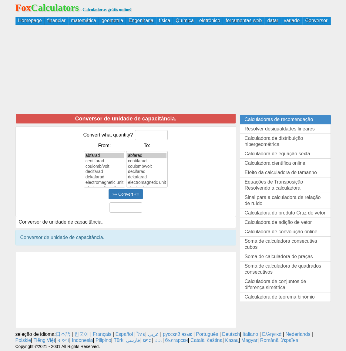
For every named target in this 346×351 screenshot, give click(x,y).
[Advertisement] (173, 69)
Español (124, 334)
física (164, 20)
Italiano (250, 334)
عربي (153, 334)
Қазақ (232, 340)
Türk (118, 340)
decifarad (104, 171)
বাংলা (63, 340)
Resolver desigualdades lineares (280, 128)
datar (272, 20)
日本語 (63, 334)
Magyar (249, 340)
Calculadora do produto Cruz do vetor (285, 212)
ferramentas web (244, 20)
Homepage (30, 20)
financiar (56, 20)
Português (207, 334)
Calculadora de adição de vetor (278, 222)
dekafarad (104, 177)
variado (292, 20)
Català (197, 340)
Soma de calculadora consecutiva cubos (281, 244)
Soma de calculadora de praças (279, 256)
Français (102, 334)
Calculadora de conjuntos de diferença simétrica (275, 284)
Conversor (316, 20)
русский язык (177, 334)
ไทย (141, 334)
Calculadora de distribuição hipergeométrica (274, 141)
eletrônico (209, 20)
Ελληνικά (271, 334)
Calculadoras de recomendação (279, 119)
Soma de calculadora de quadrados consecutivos (283, 269)
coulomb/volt (104, 166)
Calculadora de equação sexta (277, 153)
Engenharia (141, 20)
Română (269, 340)
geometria (112, 20)
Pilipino (103, 340)
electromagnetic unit (104, 182)
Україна (289, 340)
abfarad (104, 155)
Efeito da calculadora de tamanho (281, 172)
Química (185, 20)
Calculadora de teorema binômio (280, 296)
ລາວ (147, 340)
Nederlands (298, 334)
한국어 (81, 334)
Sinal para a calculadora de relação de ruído (283, 200)
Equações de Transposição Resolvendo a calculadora (274, 185)
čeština (215, 340)
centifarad (104, 161)
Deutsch (231, 334)
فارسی (133, 340)
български (176, 340)
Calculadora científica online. (276, 163)
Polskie (23, 340)
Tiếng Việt (44, 340)
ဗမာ (158, 340)
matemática (83, 20)
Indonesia (82, 340)
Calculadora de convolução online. (282, 231)
